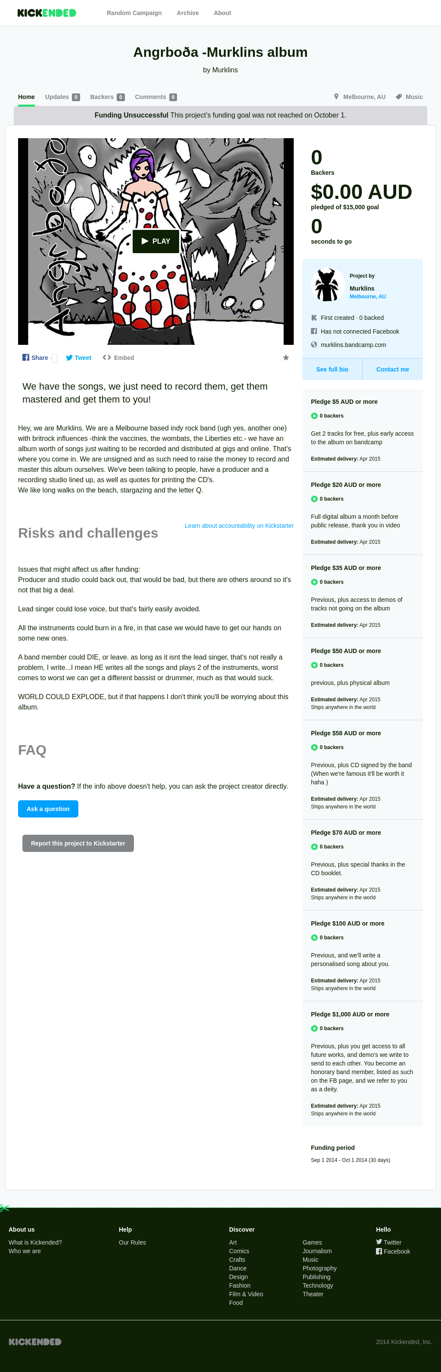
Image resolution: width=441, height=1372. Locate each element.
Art (233, 1242)
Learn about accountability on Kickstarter (239, 525)
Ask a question (48, 808)
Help (125, 1229)
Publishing (317, 1276)
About (222, 12)
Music (409, 96)
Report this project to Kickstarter (78, 843)
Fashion (240, 1285)
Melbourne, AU (360, 96)
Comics (239, 1251)
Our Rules (132, 1242)
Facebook (393, 1251)
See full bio (332, 369)
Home (26, 96)
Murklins (225, 70)
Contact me (392, 369)
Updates (63, 97)
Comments (156, 97)
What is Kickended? (35, 1242)
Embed (118, 357)
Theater (313, 1294)
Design (238, 1276)
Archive (188, 12)
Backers (108, 97)
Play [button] (156, 242)
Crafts (237, 1259)
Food (236, 1302)
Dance (237, 1268)
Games (312, 1242)
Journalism (317, 1251)
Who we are (25, 1251)
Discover (242, 1229)
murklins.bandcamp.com (353, 344)
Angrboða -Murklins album (220, 52)
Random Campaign (134, 12)
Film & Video (246, 1294)
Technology (318, 1285)
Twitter (388, 1242)
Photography (320, 1268)
